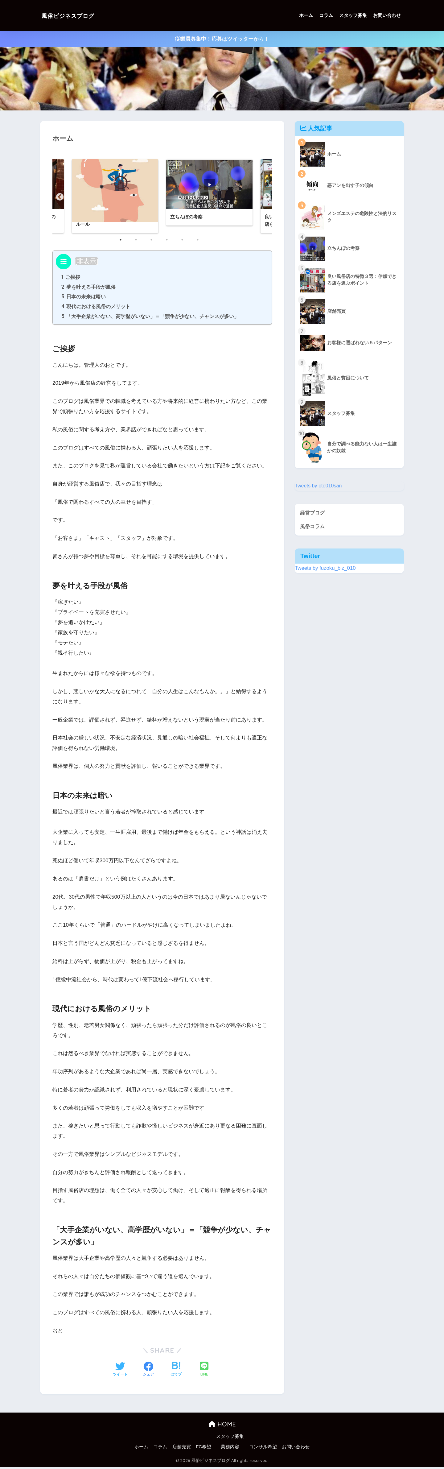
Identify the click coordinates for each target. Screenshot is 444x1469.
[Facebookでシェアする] (148, 1371)
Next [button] (266, 196)
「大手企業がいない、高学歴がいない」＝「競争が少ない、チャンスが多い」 (150, 318)
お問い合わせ (387, 15)
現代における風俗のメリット (96, 308)
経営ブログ (313, 513)
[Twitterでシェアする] (120, 1371)
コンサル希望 (263, 1448)
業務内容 (230, 1448)
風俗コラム (313, 527)
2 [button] (139, 243)
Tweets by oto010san (319, 486)
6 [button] (201, 243)
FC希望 (203, 1448)
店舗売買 (181, 1448)
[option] (209, 192)
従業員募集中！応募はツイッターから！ (222, 39)
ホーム (306, 15)
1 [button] (124, 243)
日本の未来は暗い (83, 298)
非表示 (86, 261)
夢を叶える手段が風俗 (88, 288)
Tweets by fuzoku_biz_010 (325, 569)
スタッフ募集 (353, 15)
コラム (326, 15)
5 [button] (185, 243)
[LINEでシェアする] (204, 1371)
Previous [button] (59, 196)
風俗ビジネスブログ (76, 15)
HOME (222, 1426)
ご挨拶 (70, 278)
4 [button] (170, 243)
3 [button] (154, 243)
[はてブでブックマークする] (176, 1371)
